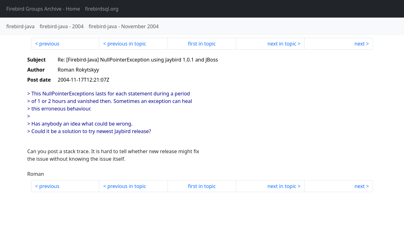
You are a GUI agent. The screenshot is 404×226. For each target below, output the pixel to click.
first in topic (202, 43)
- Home (43, 8)
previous (49, 43)
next (360, 43)
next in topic (281, 43)
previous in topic (126, 43)
